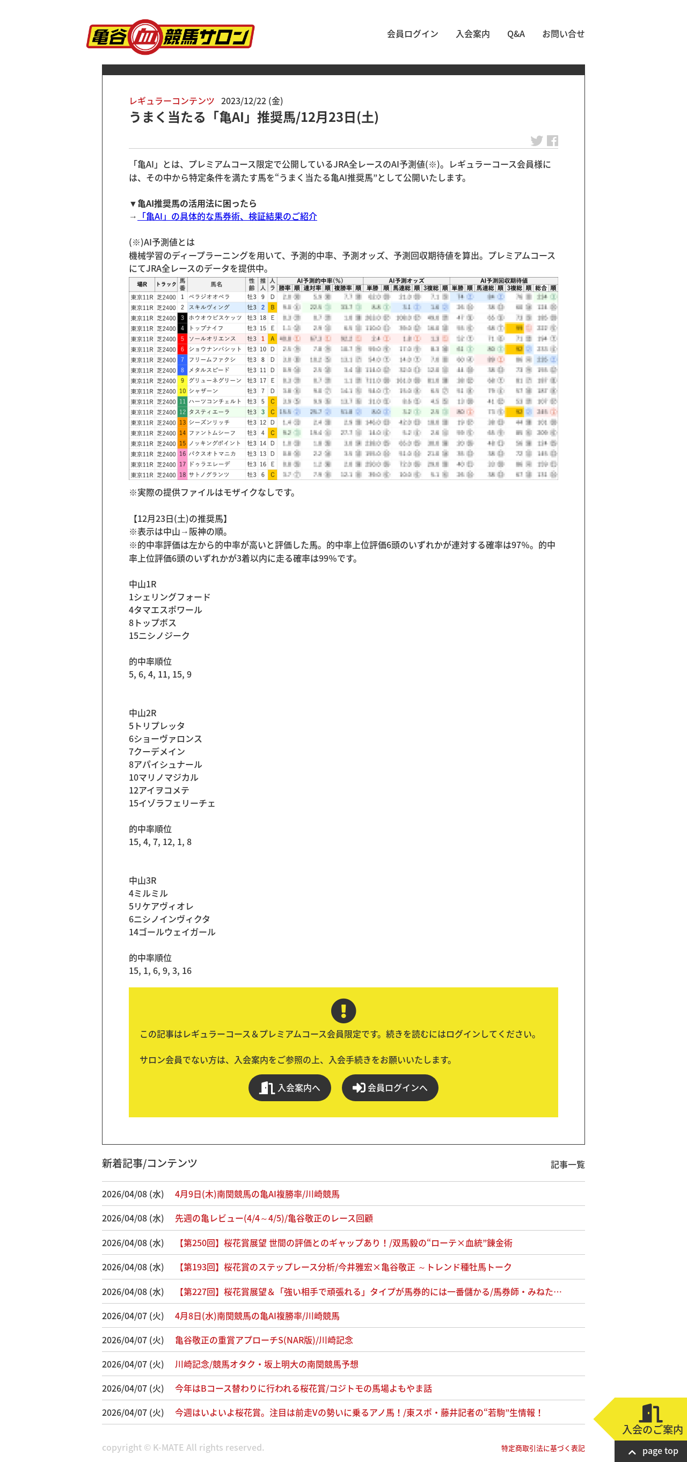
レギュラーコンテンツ (172, 100)
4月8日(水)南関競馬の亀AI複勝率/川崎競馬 (257, 1315)
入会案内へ (289, 1087)
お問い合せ (563, 33)
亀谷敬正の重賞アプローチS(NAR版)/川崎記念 (264, 1339)
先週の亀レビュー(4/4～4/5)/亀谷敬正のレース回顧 (274, 1217)
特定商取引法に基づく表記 (543, 1448)
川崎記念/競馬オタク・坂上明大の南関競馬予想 (267, 1363)
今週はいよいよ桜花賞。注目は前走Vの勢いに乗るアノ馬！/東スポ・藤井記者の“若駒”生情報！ (359, 1412)
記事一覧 (568, 1164)
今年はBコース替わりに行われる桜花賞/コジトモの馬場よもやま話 (303, 1387)
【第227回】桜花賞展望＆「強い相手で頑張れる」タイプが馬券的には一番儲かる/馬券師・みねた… (368, 1291)
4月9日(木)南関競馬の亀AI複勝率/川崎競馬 (257, 1193)
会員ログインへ (390, 1087)
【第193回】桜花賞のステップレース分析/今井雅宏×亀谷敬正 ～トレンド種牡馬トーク (343, 1266)
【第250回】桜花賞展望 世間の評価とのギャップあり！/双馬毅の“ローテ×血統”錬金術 (344, 1242)
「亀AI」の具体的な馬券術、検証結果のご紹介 (227, 215)
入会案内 (473, 33)
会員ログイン (412, 33)
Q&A (516, 33)
